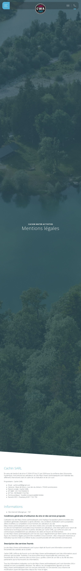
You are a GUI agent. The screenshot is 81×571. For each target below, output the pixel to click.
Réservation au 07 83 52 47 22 (75, 4)
